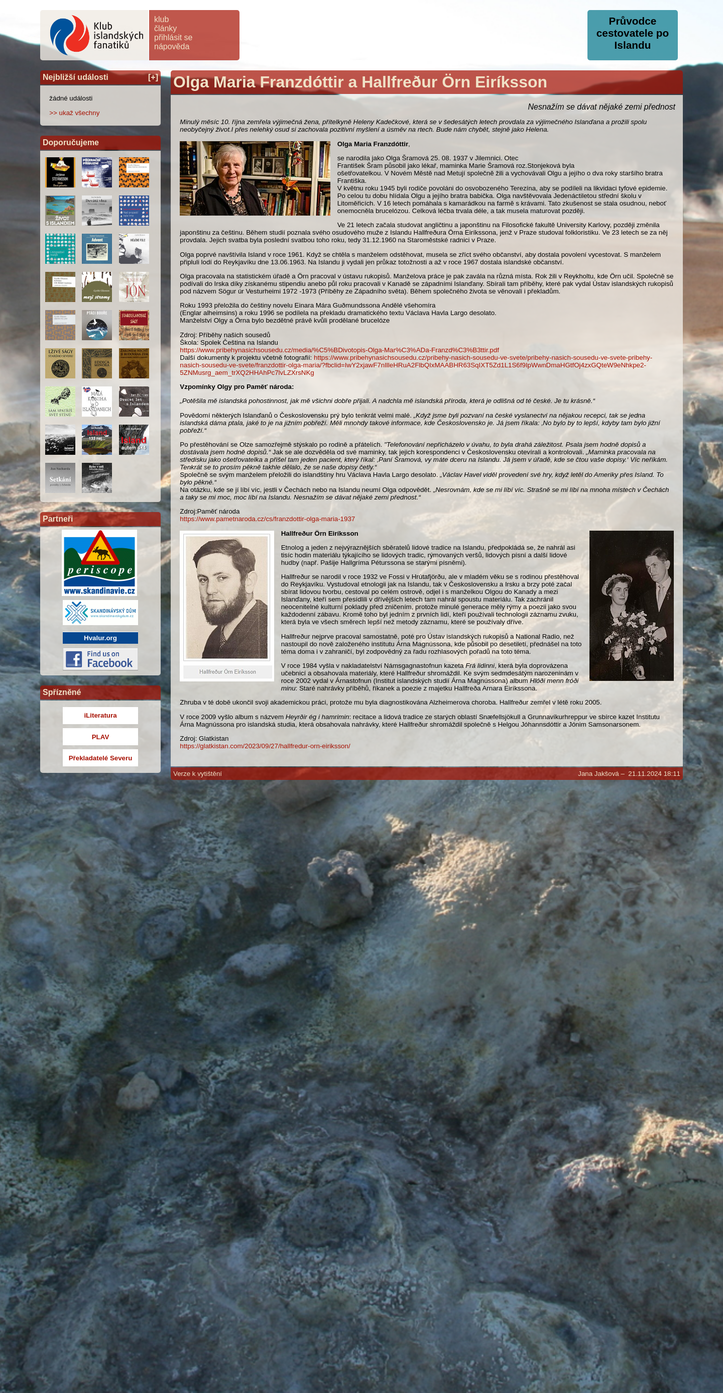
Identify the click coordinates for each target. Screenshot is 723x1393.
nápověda (171, 46)
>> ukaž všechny (74, 113)
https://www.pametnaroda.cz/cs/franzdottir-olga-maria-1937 (267, 519)
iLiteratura (100, 715)
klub (161, 19)
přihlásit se (173, 37)
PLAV (100, 737)
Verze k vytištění (197, 773)
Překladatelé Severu (101, 758)
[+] (153, 77)
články (165, 28)
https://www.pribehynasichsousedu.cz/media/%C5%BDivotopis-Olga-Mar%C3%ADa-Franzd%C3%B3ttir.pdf (339, 350)
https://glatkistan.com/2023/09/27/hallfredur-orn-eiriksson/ (265, 746)
